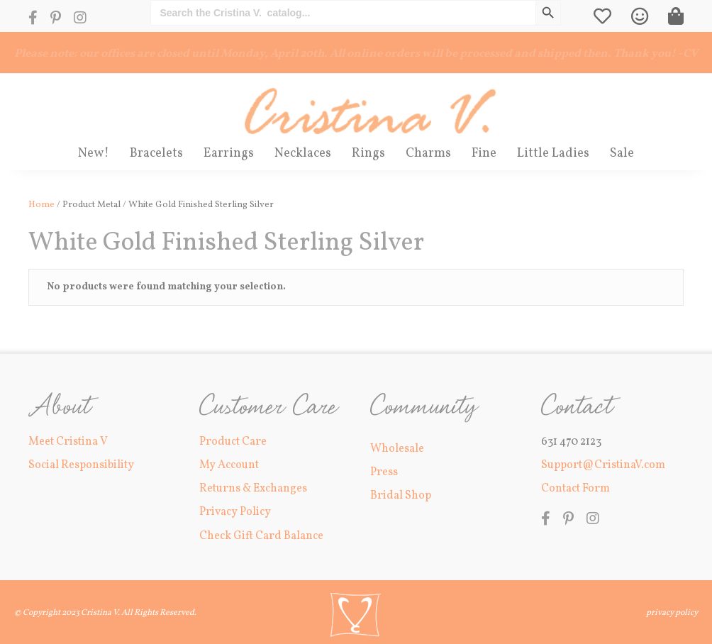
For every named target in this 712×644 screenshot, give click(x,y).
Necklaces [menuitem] (302, 153)
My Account (229, 465)
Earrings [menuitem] (229, 153)
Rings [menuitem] (368, 153)
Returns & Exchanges (253, 488)
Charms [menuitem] (428, 153)
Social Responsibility (81, 465)
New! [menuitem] (93, 153)
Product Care (233, 442)
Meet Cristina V (68, 442)
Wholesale (397, 449)
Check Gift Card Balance (261, 536)
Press (384, 472)
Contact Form (575, 488)
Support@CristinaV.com (603, 465)
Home (41, 205)
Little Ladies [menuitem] (553, 153)
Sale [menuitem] (622, 153)
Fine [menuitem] (484, 153)
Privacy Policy (235, 512)
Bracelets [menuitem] (156, 153)
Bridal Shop (400, 496)
